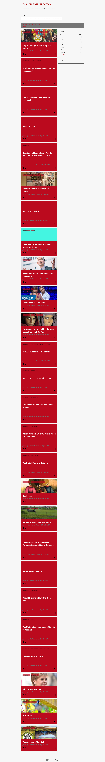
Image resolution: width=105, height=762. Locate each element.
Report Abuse (63, 66)
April (62, 44)
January (63, 52)
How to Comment (45, 18)
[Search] (83, 4)
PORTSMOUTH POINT (37, 4)
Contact (36, 18)
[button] (55, 54)
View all (25, 26)
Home (24, 18)
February (63, 49)
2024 (61, 34)
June (62, 39)
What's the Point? (56, 18)
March (62, 47)
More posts (39, 755)
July (62, 37)
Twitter (30, 18)
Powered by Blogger (52, 760)
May (62, 42)
